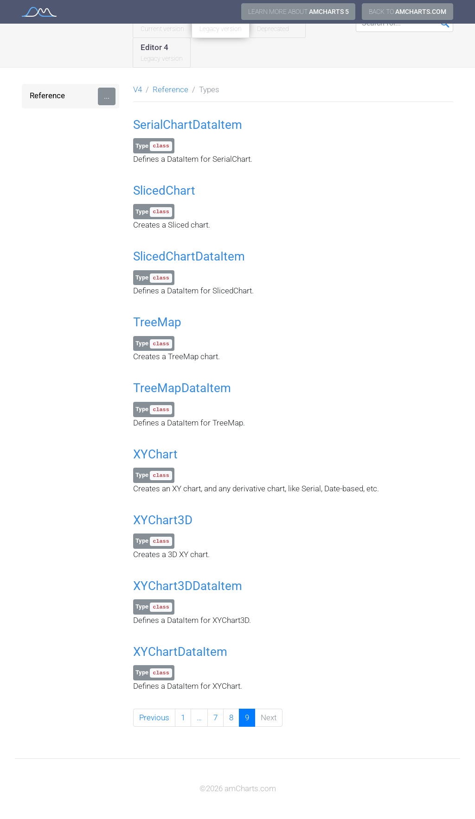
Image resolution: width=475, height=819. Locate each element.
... (106, 96)
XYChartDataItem (180, 652)
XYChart (155, 454)
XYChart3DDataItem (187, 586)
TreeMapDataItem (182, 388)
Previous (154, 717)
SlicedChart (164, 190)
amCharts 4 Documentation (39, 12)
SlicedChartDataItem (189, 256)
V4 (137, 89)
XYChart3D (163, 520)
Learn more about (298, 11)
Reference (47, 95)
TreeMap (157, 322)
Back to (407, 11)
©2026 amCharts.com (237, 788)
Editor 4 (162, 53)
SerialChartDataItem (187, 125)
